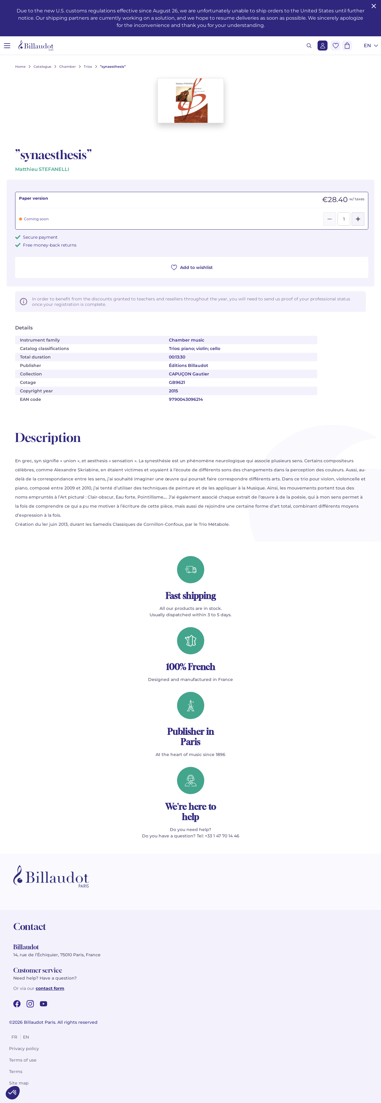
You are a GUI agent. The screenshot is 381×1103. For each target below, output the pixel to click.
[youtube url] (43, 1003)
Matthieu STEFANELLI (42, 169)
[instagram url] (30, 1003)
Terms (15, 1071)
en (26, 1037)
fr (14, 1037)
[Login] (323, 46)
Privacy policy (24, 1048)
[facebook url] (17, 1003)
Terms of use (23, 1060)
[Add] (358, 219)
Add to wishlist (192, 267)
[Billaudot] (35, 45)
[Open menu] (7, 45)
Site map (19, 1083)
